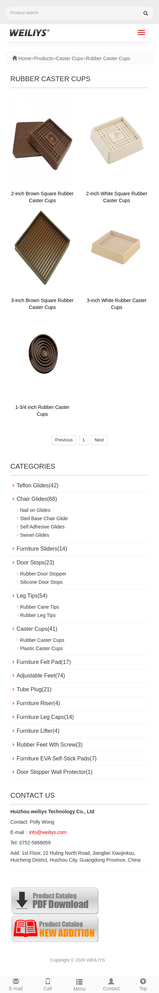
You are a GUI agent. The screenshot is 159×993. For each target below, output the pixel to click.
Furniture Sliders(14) (42, 549)
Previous (64, 439)
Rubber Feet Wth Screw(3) (49, 745)
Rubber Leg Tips (38, 615)
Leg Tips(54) (32, 596)
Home (24, 58)
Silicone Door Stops (41, 582)
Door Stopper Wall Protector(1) (54, 772)
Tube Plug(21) (34, 689)
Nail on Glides (35, 510)
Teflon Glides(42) (38, 485)
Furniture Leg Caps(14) (45, 717)
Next (99, 439)
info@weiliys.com (48, 832)
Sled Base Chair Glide (44, 518)
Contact (111, 983)
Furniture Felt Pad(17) (44, 662)
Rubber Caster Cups (108, 58)
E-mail (16, 983)
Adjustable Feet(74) (41, 675)
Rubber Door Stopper (43, 574)
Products (43, 58)
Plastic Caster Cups (41, 648)
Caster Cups (69, 58)
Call (48, 983)
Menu (80, 984)
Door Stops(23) (35, 562)
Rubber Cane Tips (39, 607)
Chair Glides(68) (37, 499)
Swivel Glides (34, 535)
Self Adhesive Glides (42, 527)
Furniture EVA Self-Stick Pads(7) (57, 758)
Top (143, 983)
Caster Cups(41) (37, 629)
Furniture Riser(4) (38, 703)
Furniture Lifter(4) (38, 731)
